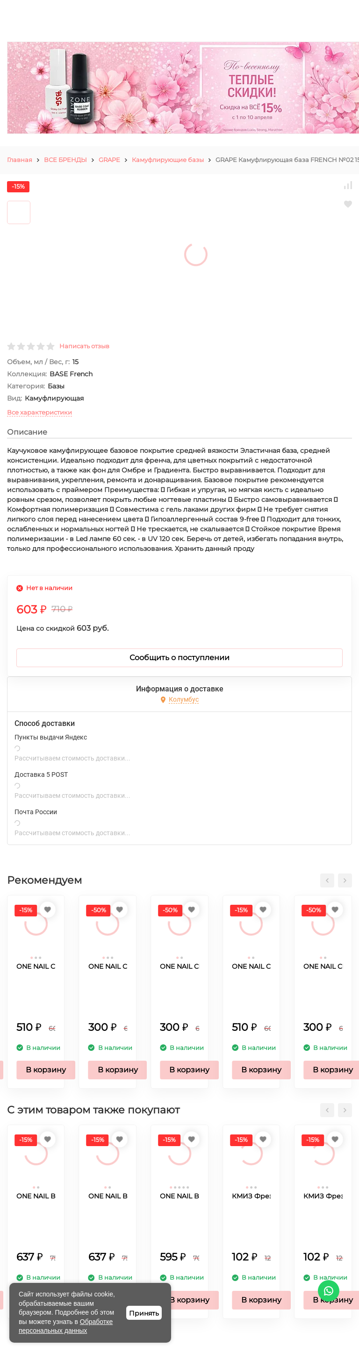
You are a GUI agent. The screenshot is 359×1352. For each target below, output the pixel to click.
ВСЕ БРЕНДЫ (65, 159)
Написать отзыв (84, 346)
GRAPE (109, 159)
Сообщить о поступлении (179, 657)
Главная (19, 159)
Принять (144, 1313)
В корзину (46, 1069)
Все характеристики (39, 412)
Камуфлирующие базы (168, 159)
